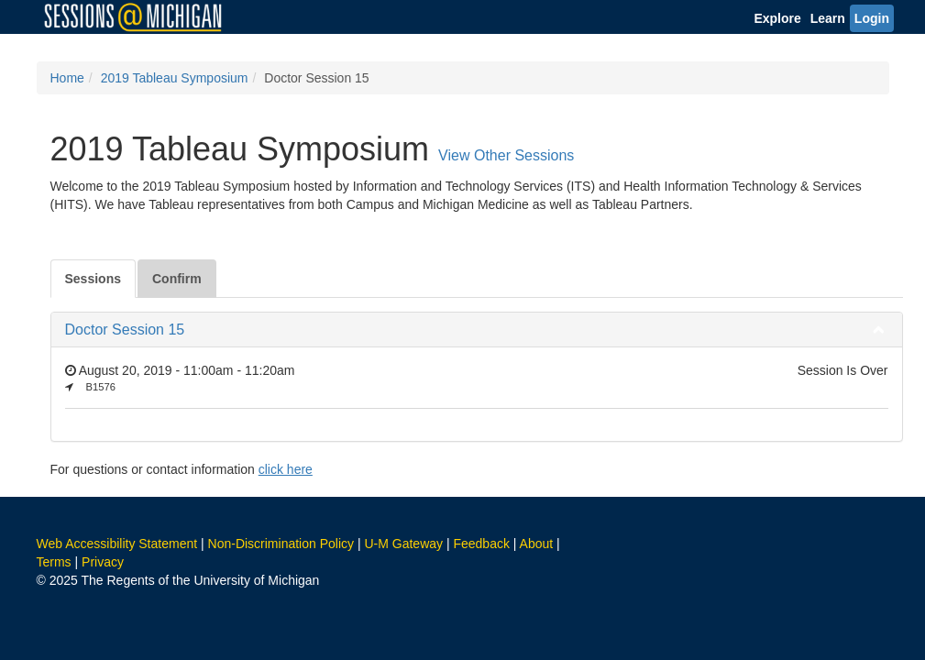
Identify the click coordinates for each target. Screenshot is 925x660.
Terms (54, 562)
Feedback (481, 543)
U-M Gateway (403, 543)
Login (871, 18)
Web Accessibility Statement (117, 543)
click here (286, 469)
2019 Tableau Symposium (174, 78)
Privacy (103, 562)
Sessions (93, 278)
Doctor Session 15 (125, 329)
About (537, 543)
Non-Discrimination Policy (281, 543)
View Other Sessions (506, 155)
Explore (777, 18)
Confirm (177, 278)
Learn (827, 18)
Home (67, 78)
